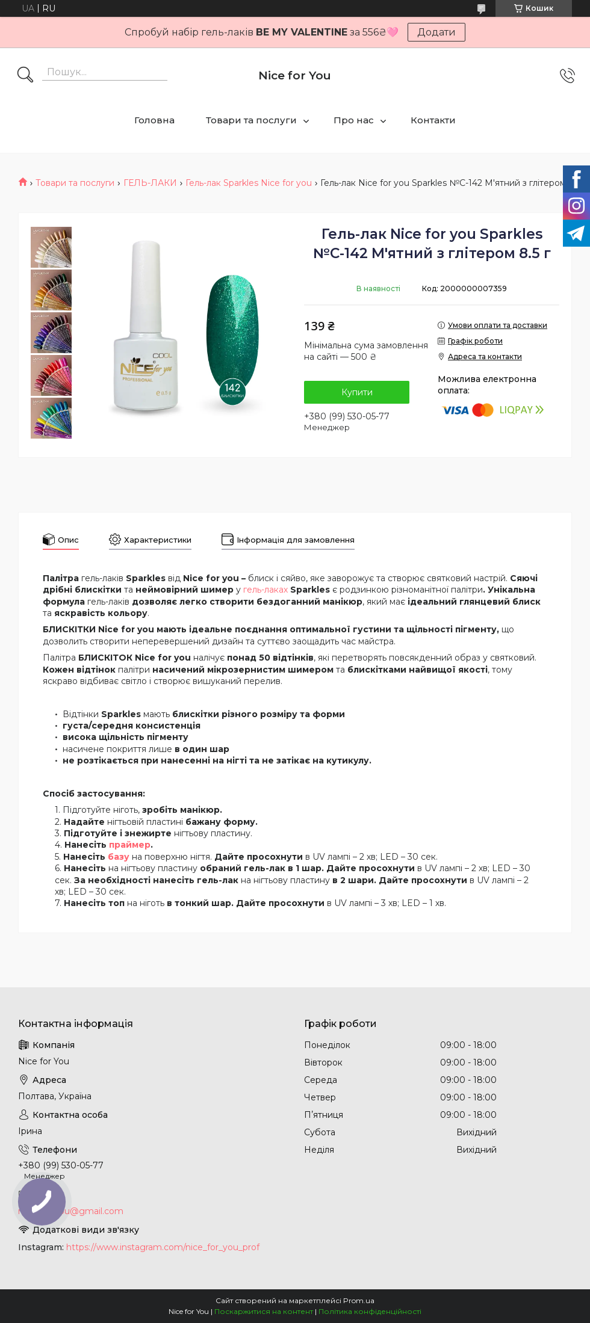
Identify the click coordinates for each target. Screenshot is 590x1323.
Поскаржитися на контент (263, 1311)
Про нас (354, 120)
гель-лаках (265, 589)
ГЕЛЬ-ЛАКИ (150, 182)
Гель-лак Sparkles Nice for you (248, 182)
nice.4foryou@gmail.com (70, 1211)
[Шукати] (25, 75)
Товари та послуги (251, 120)
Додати (436, 32)
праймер (130, 844)
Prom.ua (358, 1300)
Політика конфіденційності (369, 1311)
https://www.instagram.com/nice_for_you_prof (162, 1247)
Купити (357, 392)
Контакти (433, 120)
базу (118, 856)
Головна (154, 120)
